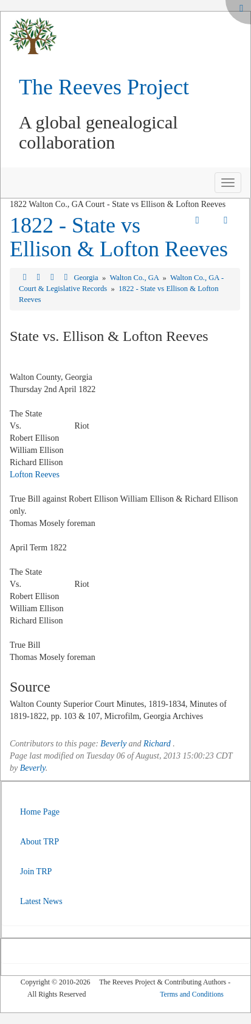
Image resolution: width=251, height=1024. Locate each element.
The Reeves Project (104, 87)
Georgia (87, 277)
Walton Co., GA (134, 277)
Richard (157, 743)
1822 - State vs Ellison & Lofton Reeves (119, 237)
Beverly (113, 743)
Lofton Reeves (35, 474)
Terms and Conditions (192, 994)
